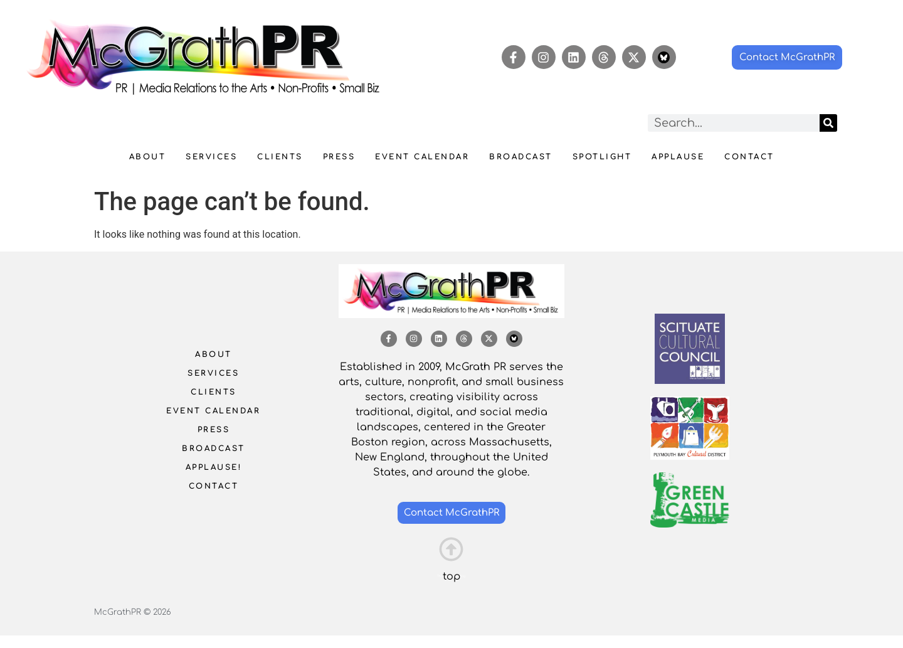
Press (339, 156)
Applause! (214, 467)
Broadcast (520, 156)
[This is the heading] (451, 549)
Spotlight (602, 156)
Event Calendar (422, 156)
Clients (280, 156)
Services (211, 156)
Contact (749, 156)
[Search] (828, 123)
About (147, 156)
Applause (678, 156)
